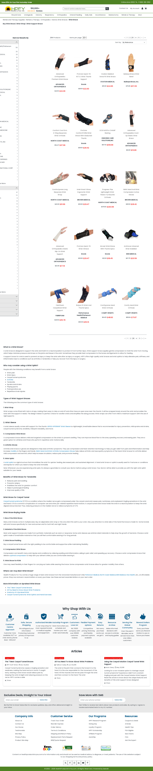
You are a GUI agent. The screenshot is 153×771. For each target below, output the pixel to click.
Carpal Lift (10, 251)
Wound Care (16, 15)
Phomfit (9, 233)
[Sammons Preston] (4, 198)
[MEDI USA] (4, 165)
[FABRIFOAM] (4, 104)
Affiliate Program (95, 734)
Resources (131, 716)
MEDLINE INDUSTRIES (14, 66)
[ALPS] (4, 147)
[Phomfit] (4, 233)
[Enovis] (4, 51)
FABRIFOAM (10, 104)
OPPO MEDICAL (12, 171)
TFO (8, 283)
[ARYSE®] (4, 77)
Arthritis (10, 380)
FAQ (126, 737)
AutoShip (92, 737)
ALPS (8, 148)
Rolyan (9, 192)
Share (8, 680)
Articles (128, 724)
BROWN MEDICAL (12, 75)
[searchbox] (86, 8)
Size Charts (129, 734)
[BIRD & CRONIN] (4, 150)
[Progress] (4, 236)
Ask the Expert (130, 740)
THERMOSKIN (11, 118)
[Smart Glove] (4, 277)
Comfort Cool (11, 204)
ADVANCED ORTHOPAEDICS (17, 72)
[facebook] (68, 763)
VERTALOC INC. (12, 139)
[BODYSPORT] (4, 124)
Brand (6, 188)
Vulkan (9, 288)
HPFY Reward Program (97, 721)
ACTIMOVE (10, 201)
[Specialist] (4, 280)
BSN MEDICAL (11, 57)
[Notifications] (142, 8)
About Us (18, 721)
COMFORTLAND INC (13, 127)
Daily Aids (88, 15)
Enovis (8, 51)
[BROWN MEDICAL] (4, 75)
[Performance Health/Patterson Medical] (4, 46)
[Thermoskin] (4, 245)
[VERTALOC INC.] (4, 139)
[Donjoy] (4, 259)
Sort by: (118, 42)
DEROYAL (9, 83)
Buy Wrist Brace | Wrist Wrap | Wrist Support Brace (23, 24)
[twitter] (63, 763)
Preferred (10, 271)
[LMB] (4, 227)
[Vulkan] (4, 288)
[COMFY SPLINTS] (4, 98)
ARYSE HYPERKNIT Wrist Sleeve (58, 426)
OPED (8, 107)
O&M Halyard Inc (12, 133)
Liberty (9, 213)
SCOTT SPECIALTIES (13, 136)
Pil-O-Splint (10, 268)
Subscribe (43, 700)
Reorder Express (57, 724)
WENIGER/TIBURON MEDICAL (17, 121)
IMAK (8, 224)
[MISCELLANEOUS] (4, 115)
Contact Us (123, 8)
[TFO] (4, 282)
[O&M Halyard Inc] (4, 133)
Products (55, 38)
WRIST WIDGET (12, 180)
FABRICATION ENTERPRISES (16, 159)
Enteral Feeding (76, 15)
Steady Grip (11, 239)
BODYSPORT (11, 124)
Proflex (9, 218)
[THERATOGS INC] (4, 177)
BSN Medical (121, 575)
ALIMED (9, 145)
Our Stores (19, 727)
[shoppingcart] (146, 8)
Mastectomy (113, 15)
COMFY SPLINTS (12, 98)
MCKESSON (10, 86)
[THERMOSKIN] (4, 118)
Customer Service (61, 716)
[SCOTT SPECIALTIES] (4, 136)
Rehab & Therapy (128, 15)
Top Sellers (8, 297)
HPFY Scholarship (95, 730)
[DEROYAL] (4, 83)
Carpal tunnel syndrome (13, 501)
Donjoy (9, 259)
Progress (9, 236)
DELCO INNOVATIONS (14, 156)
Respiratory (49, 15)
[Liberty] (4, 212)
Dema (8, 256)
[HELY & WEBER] (4, 60)
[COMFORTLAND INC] (4, 127)
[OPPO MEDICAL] (4, 171)
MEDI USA (10, 165)
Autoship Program (60, 622)
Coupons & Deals (131, 721)
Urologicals (28, 15)
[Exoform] (4, 265)
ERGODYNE (10, 101)
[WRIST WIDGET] (4, 179)
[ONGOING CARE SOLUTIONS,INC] (4, 89)
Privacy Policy (20, 737)
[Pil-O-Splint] (4, 268)
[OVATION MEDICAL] (4, 95)
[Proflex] (4, 218)
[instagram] (74, 763)
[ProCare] (4, 195)
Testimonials (20, 730)
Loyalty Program (95, 727)
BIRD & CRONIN (12, 150)
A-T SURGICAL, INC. (13, 63)
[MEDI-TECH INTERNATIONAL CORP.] (4, 168)
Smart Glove (11, 277)
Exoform (9, 265)
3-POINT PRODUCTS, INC (15, 142)
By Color (7, 314)
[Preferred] (4, 271)
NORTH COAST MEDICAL (15, 54)
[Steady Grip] (4, 239)
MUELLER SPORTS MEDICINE (16, 130)
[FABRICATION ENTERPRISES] (4, 159)
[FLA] (4, 207)
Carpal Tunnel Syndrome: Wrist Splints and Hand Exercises (29, 595)
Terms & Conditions (58, 730)
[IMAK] (4, 224)
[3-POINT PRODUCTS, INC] (4, 142)
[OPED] (4, 107)
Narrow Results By (20, 38)
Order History (56, 727)
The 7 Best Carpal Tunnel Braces (19, 588)
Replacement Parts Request (61, 737)
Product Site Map (21, 740)
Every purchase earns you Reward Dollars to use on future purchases (143, 633)
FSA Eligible (129, 730)
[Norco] (4, 215)
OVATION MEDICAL (13, 95)
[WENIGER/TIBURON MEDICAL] (4, 121)
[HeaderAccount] (134, 8)
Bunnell (9, 221)
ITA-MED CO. (11, 113)
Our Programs (97, 716)
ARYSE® (9, 78)
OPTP (8, 174)
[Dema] (4, 256)
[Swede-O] (4, 242)
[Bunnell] (4, 221)
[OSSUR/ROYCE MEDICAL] (4, 92)
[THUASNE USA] (4, 110)
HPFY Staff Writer (11, 665)
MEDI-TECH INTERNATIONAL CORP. (19, 168)
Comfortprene (12, 253)
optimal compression (18, 555)
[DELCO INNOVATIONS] (4, 156)
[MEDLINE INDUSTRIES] (4, 66)
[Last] (145, 37)
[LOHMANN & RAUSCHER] (4, 162)
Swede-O (10, 242)
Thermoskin (11, 245)
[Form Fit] (4, 210)
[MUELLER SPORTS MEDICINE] (4, 130)
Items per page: (76, 38)
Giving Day (93, 724)
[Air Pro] (4, 247)
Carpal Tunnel (9, 658)
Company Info (24, 716)
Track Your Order (57, 721)
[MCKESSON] (4, 86)
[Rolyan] (4, 192)
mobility (14, 451)
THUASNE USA (11, 110)
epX (7, 262)
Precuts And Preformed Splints (113, 658)
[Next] (142, 37)
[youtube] (84, 763)
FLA (7, 207)
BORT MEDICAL (12, 81)
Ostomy (39, 15)
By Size (6, 310)
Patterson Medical (92, 575)
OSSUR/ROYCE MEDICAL (15, 92)
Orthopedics (62, 15)
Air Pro (9, 248)
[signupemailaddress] (21, 700)
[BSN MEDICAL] (4, 57)
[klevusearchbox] (107, 8)
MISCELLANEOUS (12, 116)
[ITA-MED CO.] (4, 112)
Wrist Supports (59, 658)
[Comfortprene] (4, 253)
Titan (8, 285)
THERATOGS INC (12, 177)
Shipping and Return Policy (61, 734)
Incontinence (100, 15)
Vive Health (130, 575)
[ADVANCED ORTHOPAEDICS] (4, 72)
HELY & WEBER (11, 60)
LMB (7, 227)
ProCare (9, 195)
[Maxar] (4, 230)
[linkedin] (79, 763)
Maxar (8, 230)
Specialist (10, 280)
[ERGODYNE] (4, 101)
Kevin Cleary (109, 667)
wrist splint (9, 462)
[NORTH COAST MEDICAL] (4, 54)
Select (8, 274)
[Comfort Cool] (4, 204)
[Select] (4, 274)
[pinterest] (90, 763)
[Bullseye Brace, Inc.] (4, 153)
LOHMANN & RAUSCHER (15, 162)
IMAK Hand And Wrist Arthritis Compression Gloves (55, 451)
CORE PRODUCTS (13, 69)
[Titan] (4, 285)
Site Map (18, 734)
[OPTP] (4, 174)
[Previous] (124, 37)
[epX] (4, 262)
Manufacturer (9, 42)
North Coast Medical (108, 575)
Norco (8, 216)
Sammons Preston (13, 198)
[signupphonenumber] (96, 700)
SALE (140, 15)
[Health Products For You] (15, 8)
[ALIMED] (4, 144)
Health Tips (129, 727)
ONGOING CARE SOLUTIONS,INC (18, 89)
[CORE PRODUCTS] (4, 69)
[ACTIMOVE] (4, 201)
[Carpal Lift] (4, 250)
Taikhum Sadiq (60, 665)
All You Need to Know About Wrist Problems (24, 590)
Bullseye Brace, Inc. (13, 153)
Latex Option (9, 305)
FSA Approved (9, 301)
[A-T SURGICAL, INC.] (4, 63)
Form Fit (9, 210)
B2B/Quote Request (58, 740)
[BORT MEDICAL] (4, 80)
